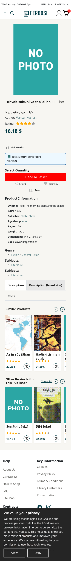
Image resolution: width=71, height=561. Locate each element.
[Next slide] (62, 309)
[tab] (16, 285)
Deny (38, 552)
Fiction (15, 254)
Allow (14, 552)
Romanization (46, 495)
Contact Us (10, 477)
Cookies (42, 467)
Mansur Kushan (26, 118)
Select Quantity (17, 170)
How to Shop (11, 484)
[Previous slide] (56, 309)
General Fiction (30, 254)
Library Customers (49, 488)
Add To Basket (35, 177)
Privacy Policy (46, 474)
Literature (17, 265)
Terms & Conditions (50, 481)
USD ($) (45, 4)
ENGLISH (60, 4)
